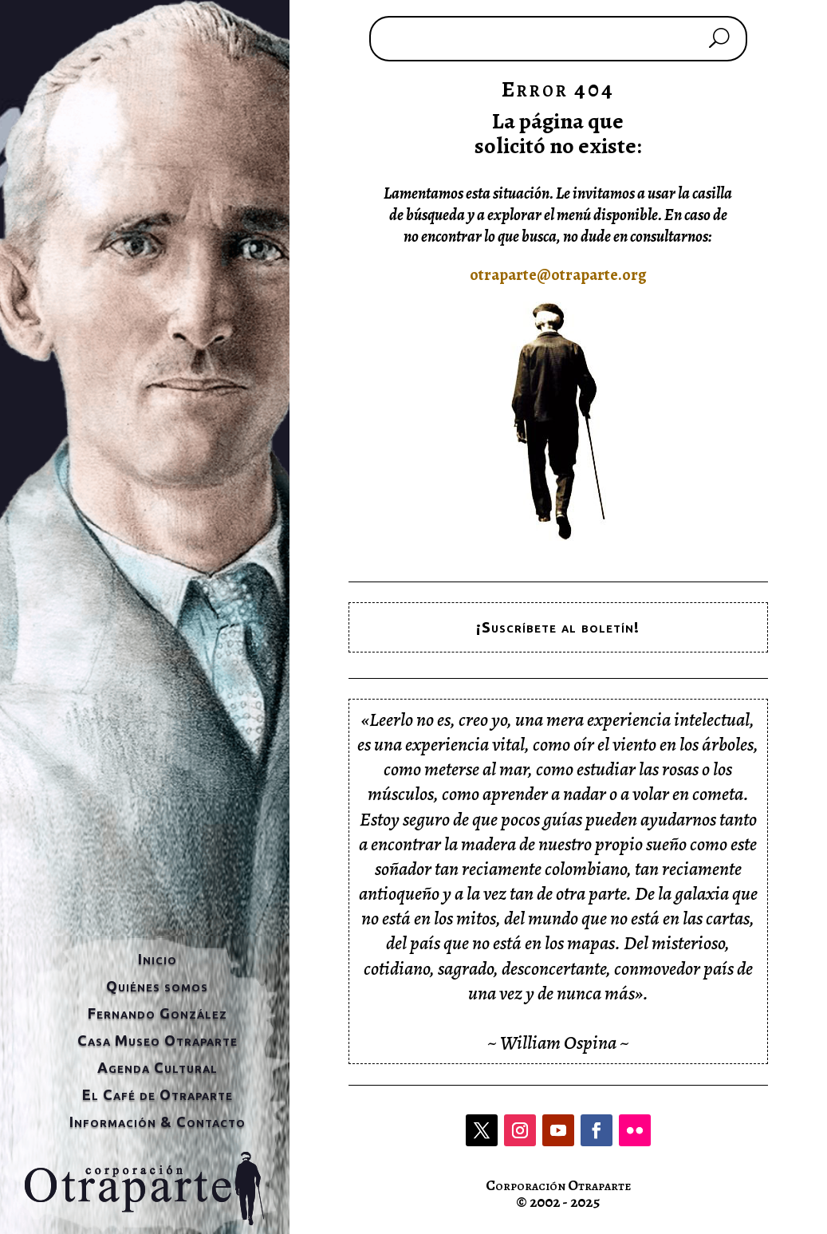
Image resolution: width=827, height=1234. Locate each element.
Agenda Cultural (157, 1067)
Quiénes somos (157, 986)
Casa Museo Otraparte (157, 1040)
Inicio (157, 959)
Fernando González (157, 1013)
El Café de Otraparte (157, 1094)
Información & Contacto (157, 1122)
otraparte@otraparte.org (558, 275)
